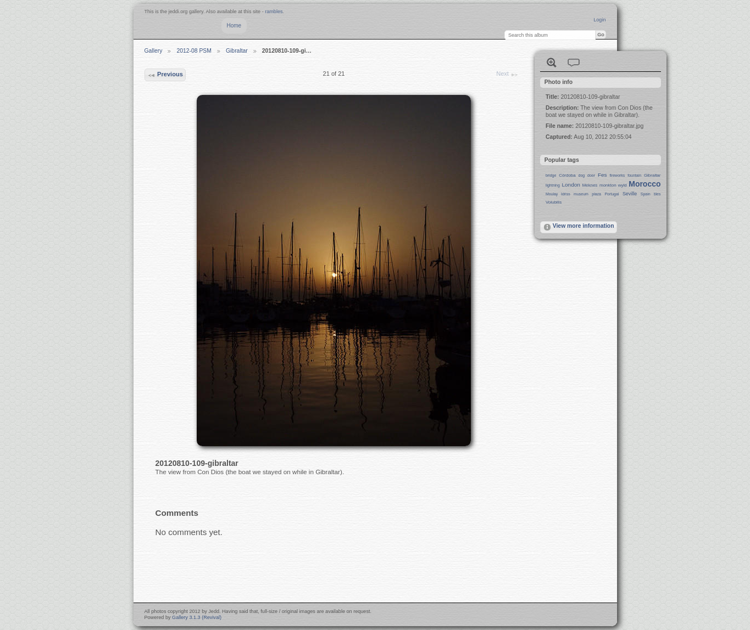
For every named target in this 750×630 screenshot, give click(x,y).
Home (234, 25)
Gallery (154, 51)
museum (581, 194)
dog (582, 175)
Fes (602, 175)
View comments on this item (574, 63)
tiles (657, 194)
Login (599, 19)
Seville (630, 193)
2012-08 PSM (194, 51)
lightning (553, 185)
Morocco (644, 183)
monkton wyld (613, 185)
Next (507, 74)
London (571, 185)
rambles (273, 11)
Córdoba (567, 175)
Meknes (589, 185)
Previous (165, 75)
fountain (634, 175)
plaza (596, 194)
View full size (552, 63)
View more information (578, 227)
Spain (646, 194)
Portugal (611, 194)
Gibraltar (237, 51)
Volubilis (554, 202)
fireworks (617, 175)
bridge (551, 175)
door (591, 175)
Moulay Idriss (558, 194)
